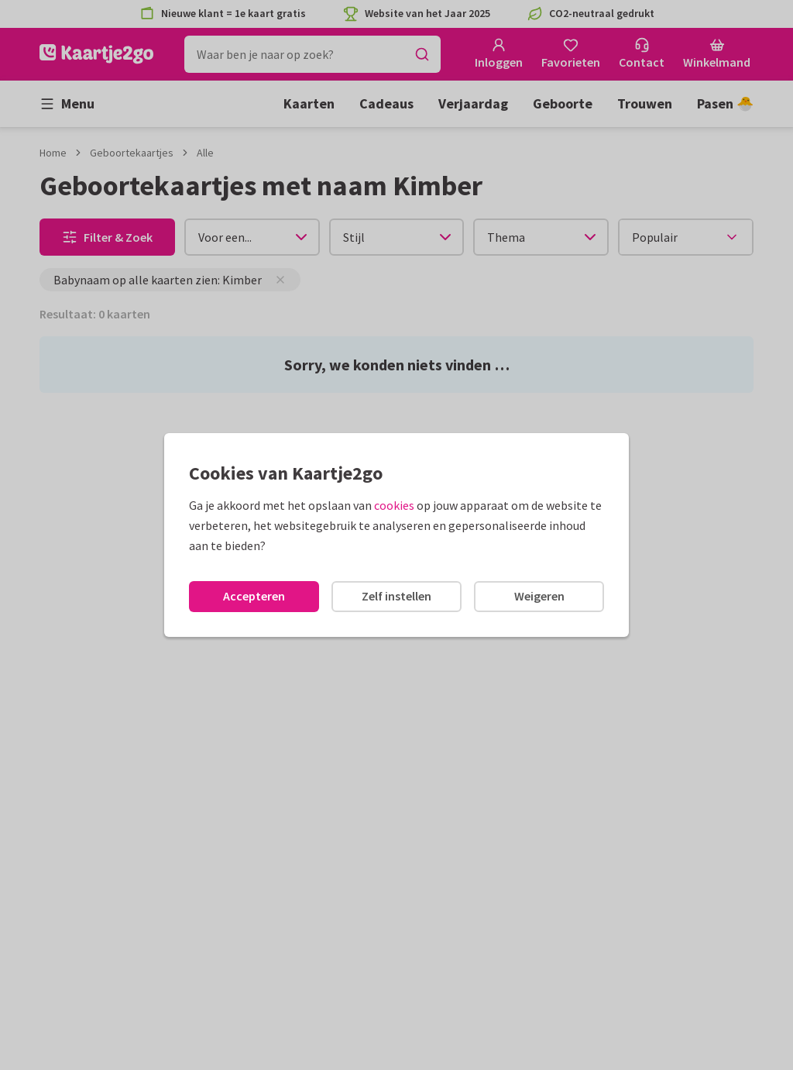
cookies (394, 505)
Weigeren (539, 596)
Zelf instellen (396, 596)
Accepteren (254, 596)
